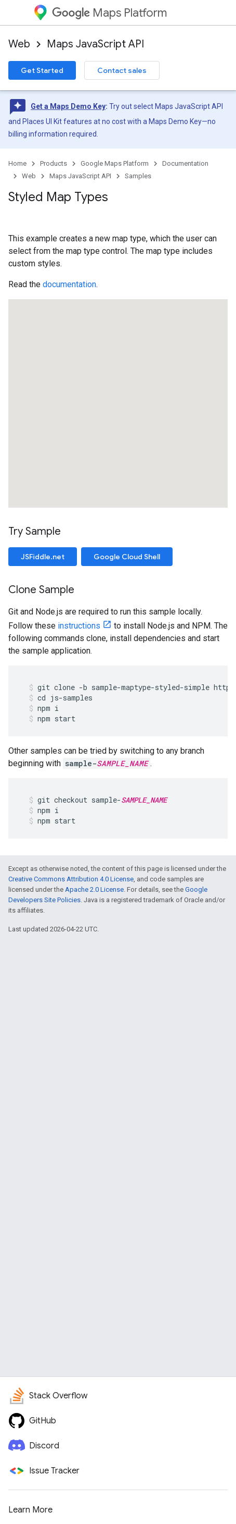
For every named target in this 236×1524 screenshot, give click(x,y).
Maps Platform (109, 13)
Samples (138, 176)
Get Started (42, 70)
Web (19, 44)
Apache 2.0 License (94, 889)
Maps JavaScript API (95, 44)
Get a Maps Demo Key (68, 106)
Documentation (185, 163)
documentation (69, 284)
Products (53, 163)
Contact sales (122, 70)
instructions (79, 626)
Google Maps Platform (115, 163)
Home (17, 163)
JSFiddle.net (42, 556)
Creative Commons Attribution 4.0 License (71, 879)
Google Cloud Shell (127, 556)
